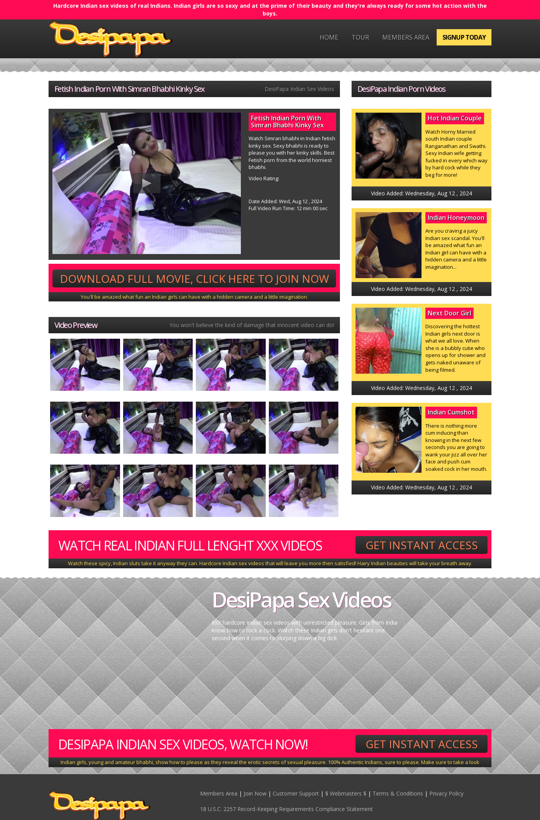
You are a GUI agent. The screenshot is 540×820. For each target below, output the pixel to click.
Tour (360, 37)
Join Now (255, 793)
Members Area (405, 37)
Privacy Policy (446, 793)
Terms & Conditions (398, 793)
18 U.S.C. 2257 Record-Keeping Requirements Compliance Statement (286, 809)
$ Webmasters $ (345, 793)
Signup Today (464, 37)
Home (329, 37)
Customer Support (296, 793)
